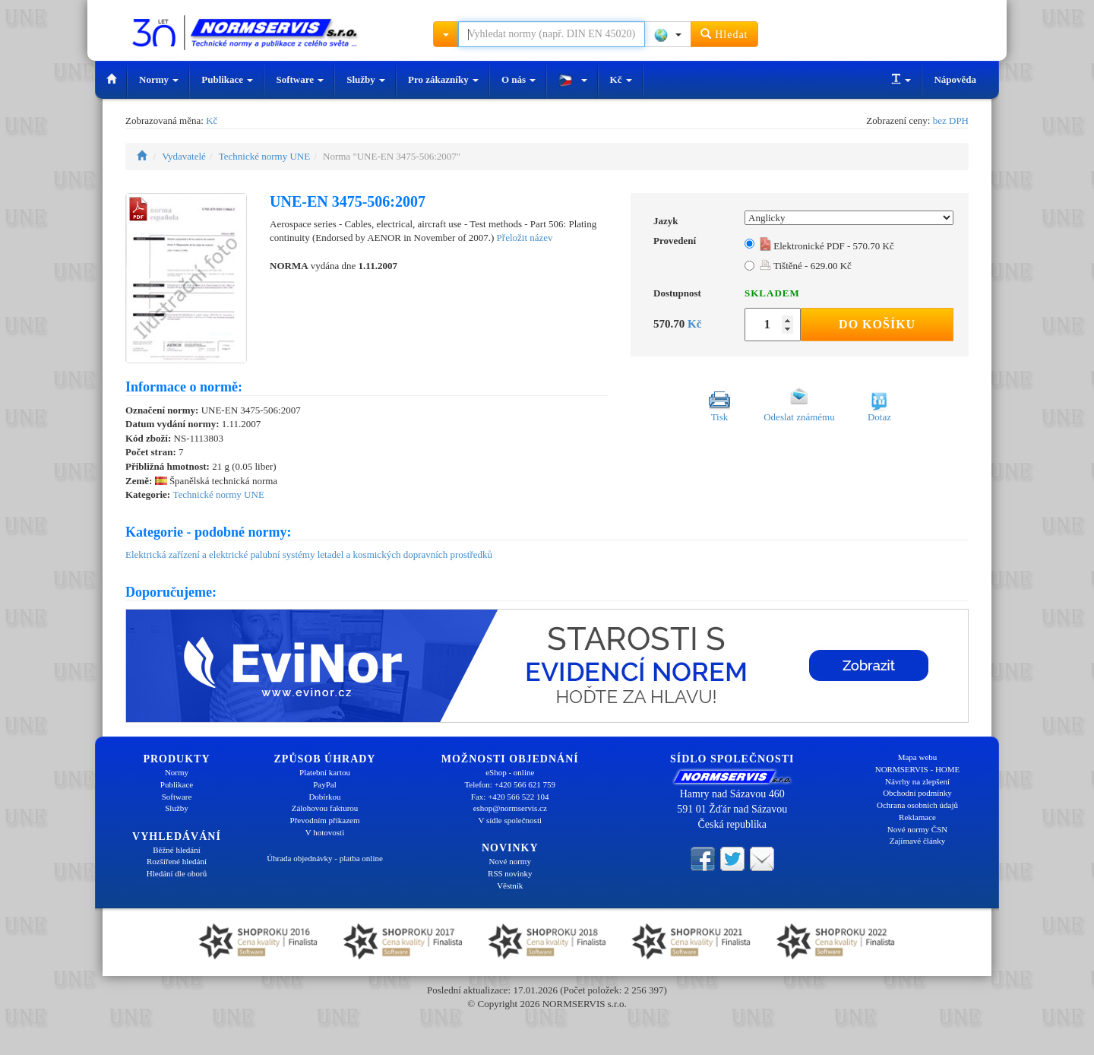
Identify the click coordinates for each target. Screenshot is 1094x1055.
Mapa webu (917, 757)
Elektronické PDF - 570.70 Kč (827, 246)
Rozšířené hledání (177, 861)
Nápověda (955, 79)
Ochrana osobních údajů (917, 804)
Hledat (724, 33)
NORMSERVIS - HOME (917, 769)
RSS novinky (510, 873)
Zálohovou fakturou (325, 808)
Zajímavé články (918, 840)
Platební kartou (324, 772)
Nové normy (510, 861)
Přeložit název (525, 237)
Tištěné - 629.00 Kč (806, 265)
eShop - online (509, 772)
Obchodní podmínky (917, 792)
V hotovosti (324, 832)
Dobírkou (324, 796)
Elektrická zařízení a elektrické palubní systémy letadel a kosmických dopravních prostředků (308, 554)
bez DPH (951, 120)
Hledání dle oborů (177, 873)
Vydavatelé (184, 156)
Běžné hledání (177, 849)
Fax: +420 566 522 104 (510, 796)
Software (300, 79)
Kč (621, 79)
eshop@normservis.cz (510, 808)
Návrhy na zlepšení (917, 781)
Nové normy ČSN (917, 829)
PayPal (325, 784)
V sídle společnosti (510, 820)
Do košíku (877, 324)
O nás (518, 79)
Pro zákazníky (443, 79)
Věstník (510, 885)
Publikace (227, 79)
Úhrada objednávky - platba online (325, 858)
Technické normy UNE (264, 156)
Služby (365, 79)
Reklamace (917, 817)
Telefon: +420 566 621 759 (509, 784)
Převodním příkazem (325, 820)
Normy (159, 79)
